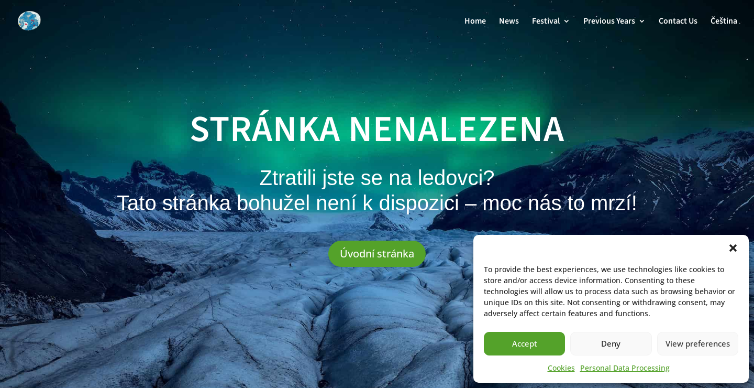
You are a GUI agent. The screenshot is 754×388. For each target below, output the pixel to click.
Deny (610, 343)
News (509, 22)
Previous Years (609, 22)
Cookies (561, 368)
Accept (524, 343)
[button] (733, 248)
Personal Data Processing (625, 368)
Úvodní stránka (377, 253)
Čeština (724, 22)
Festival (546, 22)
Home (475, 22)
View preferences (698, 343)
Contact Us (678, 22)
